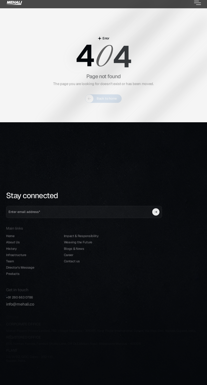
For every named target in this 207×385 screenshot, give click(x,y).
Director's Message (20, 271)
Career (68, 259)
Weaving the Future (78, 246)
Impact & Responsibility (81, 240)
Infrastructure (16, 259)
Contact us (72, 265)
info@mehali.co (20, 306)
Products (12, 278)
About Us (13, 246)
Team (10, 265)
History (11, 252)
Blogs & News (74, 252)
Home (10, 240)
